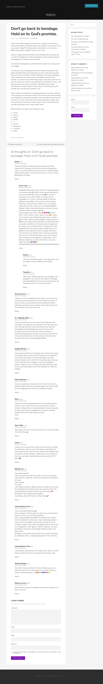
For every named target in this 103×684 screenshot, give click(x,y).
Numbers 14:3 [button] (35, 50)
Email (13, 635)
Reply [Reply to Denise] (25, 265)
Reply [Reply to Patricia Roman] (17, 392)
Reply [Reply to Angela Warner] (17, 373)
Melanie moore (20, 583)
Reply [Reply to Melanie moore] (17, 593)
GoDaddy (66, 676)
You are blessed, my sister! (80, 36)
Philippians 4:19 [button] (38, 109)
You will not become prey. (79, 39)
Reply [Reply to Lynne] (17, 462)
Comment (14, 608)
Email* (80, 109)
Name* (80, 102)
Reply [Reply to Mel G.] (17, 418)
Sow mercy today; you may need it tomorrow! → (51, 144)
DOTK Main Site (91, 5)
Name (13, 627)
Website (14, 644)
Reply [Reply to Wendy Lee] (17, 500)
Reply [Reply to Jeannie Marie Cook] (17, 539)
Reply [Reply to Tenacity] (25, 287)
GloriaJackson (20, 294)
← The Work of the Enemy (14, 144)
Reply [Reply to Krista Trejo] (21, 248)
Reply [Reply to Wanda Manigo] (17, 576)
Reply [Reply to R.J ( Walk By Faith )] (17, 342)
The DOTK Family (24, 38)
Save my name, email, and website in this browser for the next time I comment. (37, 652)
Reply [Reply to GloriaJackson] (17, 311)
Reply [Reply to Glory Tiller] (17, 436)
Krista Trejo (23, 186)
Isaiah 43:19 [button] (28, 109)
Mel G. (17, 399)
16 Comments (33, 38)
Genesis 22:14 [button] (19, 109)
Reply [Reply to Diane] (17, 179)
